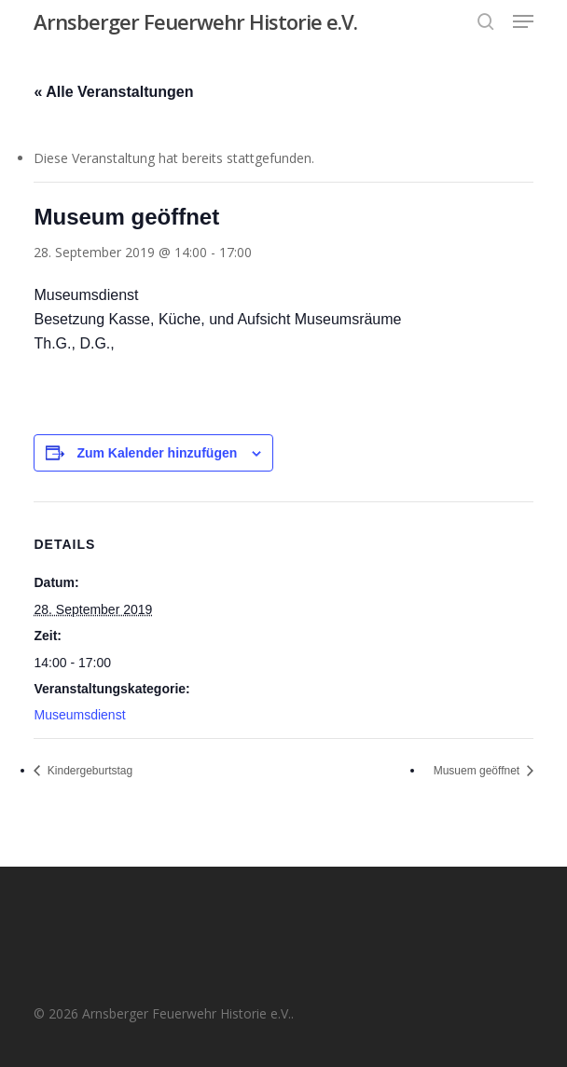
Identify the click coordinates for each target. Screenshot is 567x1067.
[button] (523, 21)
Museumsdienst (79, 714)
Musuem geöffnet (478, 770)
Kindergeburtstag (88, 770)
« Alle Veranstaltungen (113, 92)
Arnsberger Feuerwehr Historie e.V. (195, 21)
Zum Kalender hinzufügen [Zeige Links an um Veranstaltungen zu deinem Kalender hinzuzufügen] (156, 452)
